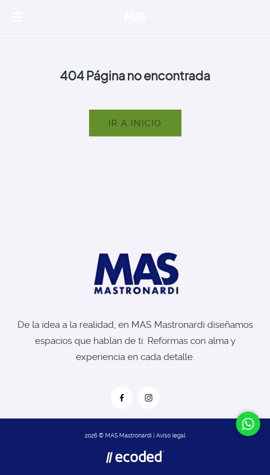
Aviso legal (170, 435)
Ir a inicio (135, 123)
